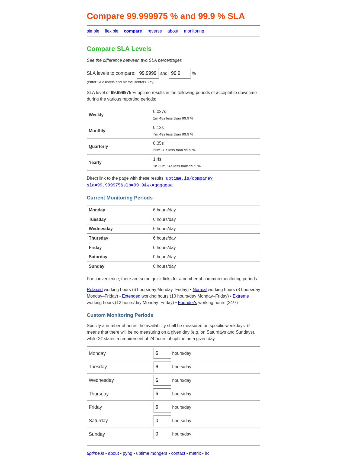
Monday (97, 353)
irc (207, 453)
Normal (200, 289)
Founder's (187, 302)
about (173, 31)
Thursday (98, 393)
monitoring (194, 31)
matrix (195, 453)
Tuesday (98, 366)
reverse (154, 31)
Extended (131, 296)
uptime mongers (151, 453)
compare (133, 31)
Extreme (241, 296)
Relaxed (95, 289)
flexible (111, 31)
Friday (95, 407)
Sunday (97, 434)
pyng (127, 453)
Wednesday (101, 380)
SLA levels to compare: (111, 73)
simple (93, 31)
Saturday (98, 420)
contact (178, 453)
